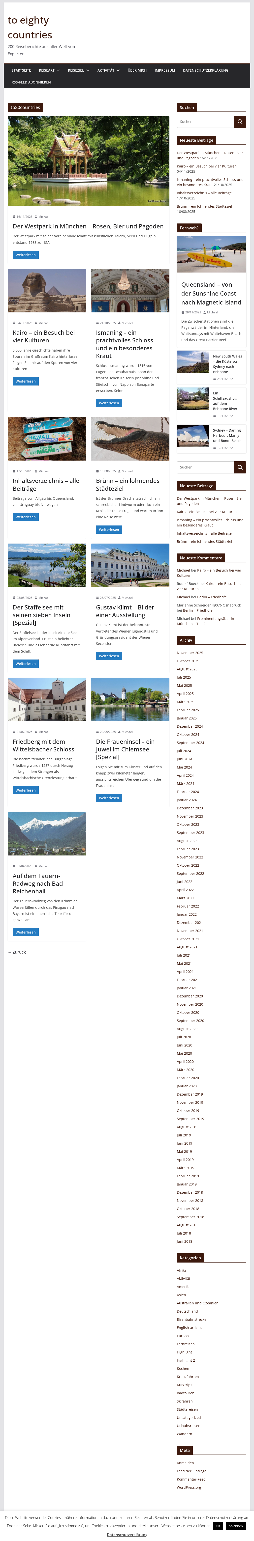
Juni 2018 (184, 1241)
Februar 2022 (188, 906)
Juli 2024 (184, 750)
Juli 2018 (184, 1233)
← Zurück (17, 952)
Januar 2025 (187, 718)
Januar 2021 (187, 988)
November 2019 (190, 1102)
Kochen (183, 1368)
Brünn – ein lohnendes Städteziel (128, 484)
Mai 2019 (184, 1151)
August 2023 (187, 840)
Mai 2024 (184, 767)
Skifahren (185, 1401)
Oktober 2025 (188, 661)
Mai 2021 (184, 963)
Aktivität (105, 70)
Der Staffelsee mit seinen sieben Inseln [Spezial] (41, 615)
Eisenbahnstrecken (193, 1319)
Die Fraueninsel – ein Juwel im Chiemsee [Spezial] (125, 749)
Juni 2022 (184, 881)
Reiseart (47, 70)
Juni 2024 (184, 759)
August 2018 (187, 1225)
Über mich (137, 70)
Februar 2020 (188, 1077)
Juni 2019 (184, 1143)
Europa (183, 1335)
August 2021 (187, 947)
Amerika (183, 1286)
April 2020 (185, 1061)
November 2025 (190, 652)
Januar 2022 (187, 914)
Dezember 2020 (190, 996)
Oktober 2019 (188, 1110)
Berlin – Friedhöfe (212, 597)
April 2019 (185, 1159)
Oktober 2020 (188, 1012)
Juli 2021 (184, 955)
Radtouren (185, 1393)
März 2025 (185, 701)
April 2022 (185, 889)
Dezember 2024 (190, 726)
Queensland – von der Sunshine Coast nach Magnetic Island (211, 293)
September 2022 (190, 873)
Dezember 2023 (190, 808)
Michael (43, 217)
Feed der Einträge (191, 1471)
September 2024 (190, 742)
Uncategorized (189, 1417)
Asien (181, 1295)
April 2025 (185, 693)
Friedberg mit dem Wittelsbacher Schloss (43, 745)
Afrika (182, 1270)
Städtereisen (187, 1409)
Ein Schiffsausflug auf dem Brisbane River (225, 401)
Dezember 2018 (190, 1192)
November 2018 (190, 1200)
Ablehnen (236, 1526)
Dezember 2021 (190, 922)
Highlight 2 (186, 1360)
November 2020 (190, 1004)
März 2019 (185, 1167)
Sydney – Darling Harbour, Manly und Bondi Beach (227, 435)
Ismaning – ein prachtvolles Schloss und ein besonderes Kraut (124, 344)
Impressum (165, 70)
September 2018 (190, 1216)
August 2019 (187, 1127)
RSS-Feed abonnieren (31, 82)
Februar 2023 (188, 849)
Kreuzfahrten (188, 1376)
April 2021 (185, 971)
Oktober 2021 (188, 938)
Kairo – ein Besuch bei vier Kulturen (44, 336)
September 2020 (190, 1020)
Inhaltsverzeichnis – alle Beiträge (46, 484)
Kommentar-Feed (191, 1479)
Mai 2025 (184, 685)
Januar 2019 (187, 1184)
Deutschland (187, 1311)
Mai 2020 (184, 1053)
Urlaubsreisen (188, 1425)
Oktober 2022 (188, 865)
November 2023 (190, 816)
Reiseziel (76, 70)
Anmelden (185, 1462)
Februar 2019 (188, 1176)
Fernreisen (186, 1344)
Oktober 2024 (188, 734)
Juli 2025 (184, 677)
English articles (189, 1327)
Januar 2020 (187, 1086)
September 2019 (190, 1118)
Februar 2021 (188, 979)
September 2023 (190, 832)
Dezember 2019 (190, 1094)
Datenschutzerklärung (205, 70)
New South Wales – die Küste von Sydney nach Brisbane (227, 364)
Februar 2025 (188, 710)
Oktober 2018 (188, 1208)
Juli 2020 (184, 1037)
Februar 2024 (188, 791)
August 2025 (187, 669)
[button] (57, 70)
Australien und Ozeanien (198, 1303)
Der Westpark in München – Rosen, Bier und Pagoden (88, 226)
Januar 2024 (187, 800)
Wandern (184, 1433)
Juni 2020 (184, 1045)
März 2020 (185, 1069)
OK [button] (218, 1526)
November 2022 (190, 857)
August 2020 (187, 1028)
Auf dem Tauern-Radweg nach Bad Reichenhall (38, 883)
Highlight (184, 1352)
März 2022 (185, 898)
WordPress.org (189, 1487)
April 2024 (185, 775)
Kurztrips (184, 1384)
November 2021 (190, 930)
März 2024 (185, 783)
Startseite (21, 70)
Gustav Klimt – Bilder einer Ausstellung (125, 611)
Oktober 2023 (188, 824)
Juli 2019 (184, 1135)
